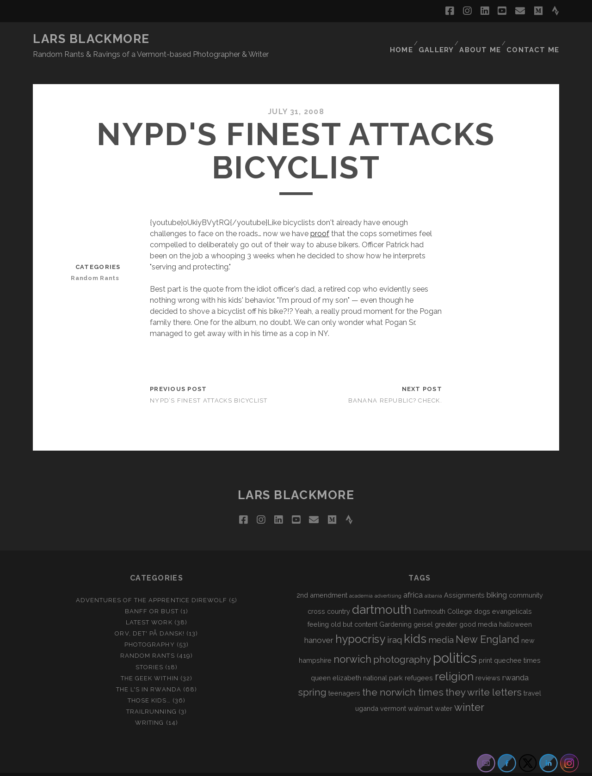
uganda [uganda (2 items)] (366, 691)
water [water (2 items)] (443, 691)
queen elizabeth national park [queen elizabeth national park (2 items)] (357, 661)
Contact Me (536, 39)
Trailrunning (151, 694)
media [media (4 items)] (441, 623)
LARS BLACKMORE (91, 39)
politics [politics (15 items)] (455, 641)
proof (319, 216)
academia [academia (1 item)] (361, 578)
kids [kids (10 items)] (415, 622)
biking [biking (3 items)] (497, 577)
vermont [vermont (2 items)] (393, 691)
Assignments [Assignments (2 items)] (464, 578)
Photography (149, 627)
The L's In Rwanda (148, 672)
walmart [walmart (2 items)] (420, 691)
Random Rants (98, 260)
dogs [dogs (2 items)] (482, 595)
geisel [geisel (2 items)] (423, 607)
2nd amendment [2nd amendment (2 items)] (321, 578)
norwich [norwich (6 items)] (352, 642)
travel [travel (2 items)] (532, 676)
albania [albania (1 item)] (433, 578)
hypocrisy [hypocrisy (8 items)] (360, 622)
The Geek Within (150, 661)
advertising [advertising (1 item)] (388, 578)
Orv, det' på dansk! (150, 616)
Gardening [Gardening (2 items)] (395, 607)
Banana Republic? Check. (395, 383)
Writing (149, 705)
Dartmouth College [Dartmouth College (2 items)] (442, 595)
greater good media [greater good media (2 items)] (466, 607)
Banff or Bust (152, 594)
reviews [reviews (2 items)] (487, 661)
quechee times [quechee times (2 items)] (517, 644)
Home (402, 39)
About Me (484, 39)
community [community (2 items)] (526, 578)
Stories (149, 650)
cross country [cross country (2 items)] (329, 595)
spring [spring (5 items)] (312, 675)
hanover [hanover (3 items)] (318, 623)
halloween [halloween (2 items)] (515, 607)
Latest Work (149, 605)
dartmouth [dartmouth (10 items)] (382, 593)
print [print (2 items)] (485, 644)
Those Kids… (149, 683)
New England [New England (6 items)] (487, 623)
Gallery (439, 39)
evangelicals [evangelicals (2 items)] (512, 595)
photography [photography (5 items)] (402, 642)
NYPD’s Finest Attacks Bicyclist (209, 383)
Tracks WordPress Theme (256, 765)
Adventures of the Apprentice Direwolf (152, 583)
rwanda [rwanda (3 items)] (515, 661)
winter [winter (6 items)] (469, 690)
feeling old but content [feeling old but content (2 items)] (342, 607)
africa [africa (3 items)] (413, 577)
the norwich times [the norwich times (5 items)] (403, 675)
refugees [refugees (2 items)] (419, 661)
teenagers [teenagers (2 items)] (344, 676)
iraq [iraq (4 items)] (394, 623)
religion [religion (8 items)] (454, 659)
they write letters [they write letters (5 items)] (483, 675)
